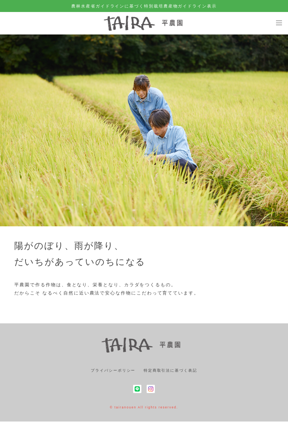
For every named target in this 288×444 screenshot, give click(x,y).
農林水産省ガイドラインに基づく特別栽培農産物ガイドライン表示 (144, 6)
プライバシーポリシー (113, 370)
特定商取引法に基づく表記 (170, 370)
